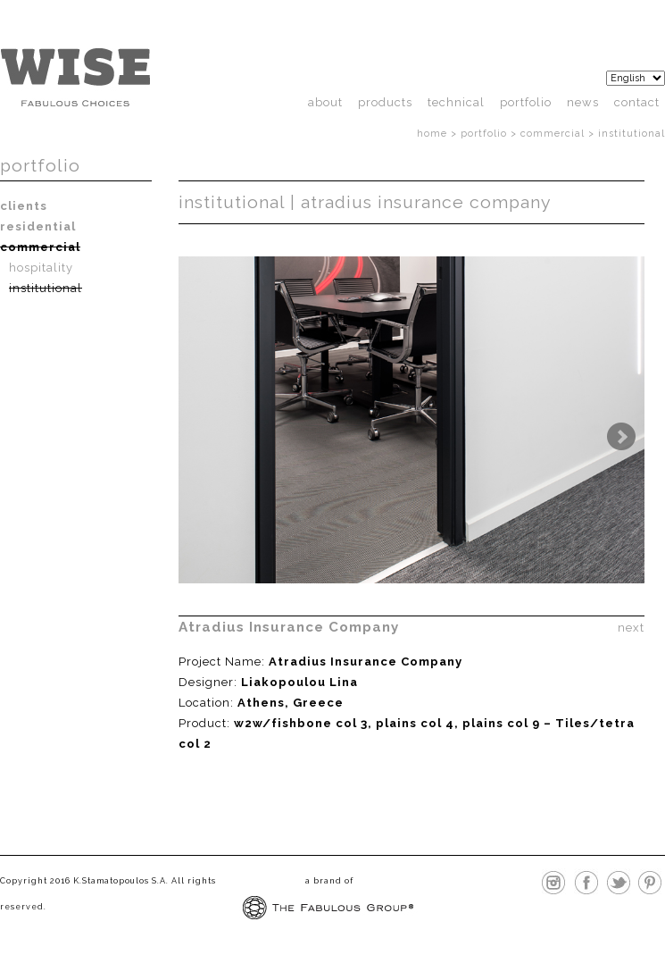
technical (456, 102)
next (631, 626)
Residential (38, 226)
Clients (23, 206)
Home (432, 133)
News (583, 102)
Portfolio (526, 102)
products (385, 102)
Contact (637, 102)
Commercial (552, 133)
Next (621, 437)
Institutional (45, 288)
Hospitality (41, 267)
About (325, 102)
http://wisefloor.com (75, 77)
